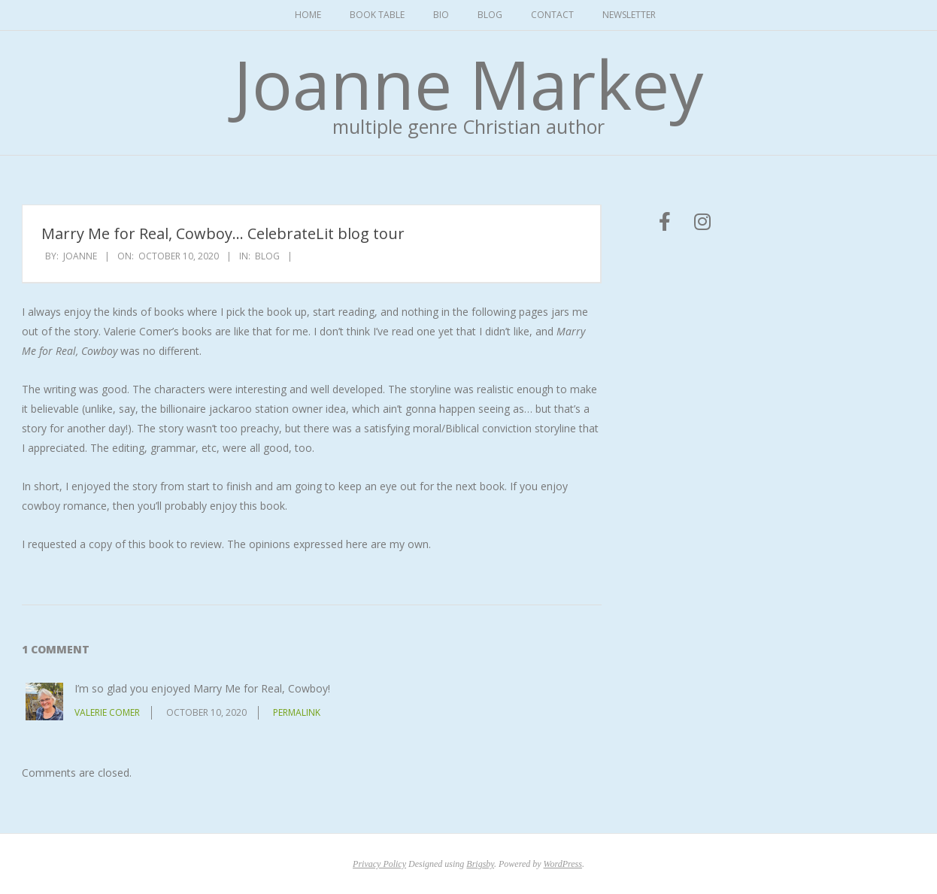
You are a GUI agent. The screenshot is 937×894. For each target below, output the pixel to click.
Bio (441, 14)
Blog (490, 14)
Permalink (296, 712)
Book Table (377, 14)
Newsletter (629, 14)
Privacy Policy (379, 864)
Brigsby (480, 864)
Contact (552, 14)
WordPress (563, 864)
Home (308, 14)
